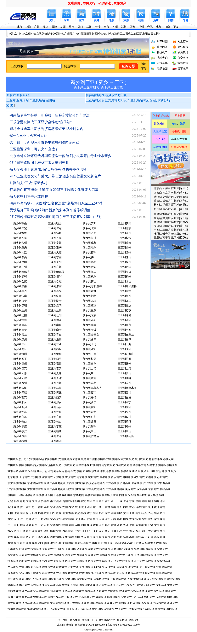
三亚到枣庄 (55, 426)
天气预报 (182, 46)
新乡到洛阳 (89, 320)
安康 (150, 537)
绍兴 (144, 513)
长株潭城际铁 (135, 579)
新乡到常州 (20, 242)
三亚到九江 (124, 300)
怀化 (59, 543)
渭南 (46, 519)
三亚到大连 (55, 252)
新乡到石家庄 (91, 354)
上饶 (132, 513)
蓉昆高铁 (150, 549)
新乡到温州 (89, 383)
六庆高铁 (120, 609)
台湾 (138, 507)
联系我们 (75, 619)
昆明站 (175, 237)
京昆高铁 (47, 549)
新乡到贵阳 (89, 267)
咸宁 (89, 513)
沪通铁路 (73, 567)
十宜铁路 (70, 549)
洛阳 (89, 507)
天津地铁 (58, 477)
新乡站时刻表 (95, 95)
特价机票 (162, 52)
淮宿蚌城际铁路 (36, 609)
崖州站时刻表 (162, 100)
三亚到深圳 (55, 354)
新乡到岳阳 (89, 421)
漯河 (16, 513)
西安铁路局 (40, 465)
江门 (83, 531)
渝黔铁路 (36, 555)
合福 (150, 33)
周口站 (158, 226)
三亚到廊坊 (124, 305)
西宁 (71, 507)
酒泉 (28, 525)
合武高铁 (150, 561)
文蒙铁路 (113, 591)
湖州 (101, 525)
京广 (16, 33)
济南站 (184, 192)
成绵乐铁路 (97, 573)
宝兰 (122, 33)
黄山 (126, 513)
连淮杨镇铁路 (101, 579)
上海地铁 (24, 477)
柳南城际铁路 (164, 573)
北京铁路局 (34, 459)
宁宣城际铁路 (135, 609)
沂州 (138, 519)
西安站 (175, 197)
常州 (101, 501)
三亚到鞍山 (55, 223)
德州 (40, 507)
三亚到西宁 (124, 402)
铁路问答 (162, 46)
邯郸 (40, 513)
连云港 (114, 543)
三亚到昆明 (55, 305)
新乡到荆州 (89, 296)
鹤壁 (77, 513)
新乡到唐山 (89, 373)
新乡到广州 (20, 267)
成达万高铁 (14, 597)
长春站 (166, 233)
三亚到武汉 (55, 387)
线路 (96, 20)
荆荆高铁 (123, 603)
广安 (77, 531)
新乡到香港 (89, 397)
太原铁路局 (79, 459)
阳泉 (126, 519)
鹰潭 (10, 543)
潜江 (22, 519)
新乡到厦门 (89, 392)
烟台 (89, 525)
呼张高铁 (127, 561)
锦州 (95, 537)
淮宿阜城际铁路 (17, 609)
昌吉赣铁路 (49, 573)
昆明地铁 (127, 477)
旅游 (126, 20)
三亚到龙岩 (124, 315)
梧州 (95, 519)
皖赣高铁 (162, 549)
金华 (156, 513)
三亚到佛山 (124, 257)
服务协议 (122, 619)
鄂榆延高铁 (40, 597)
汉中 (126, 531)
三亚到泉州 (55, 339)
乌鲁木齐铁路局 (156, 465)
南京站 (166, 192)
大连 (28, 501)
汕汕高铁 (149, 585)
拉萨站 (184, 237)
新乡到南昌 (20, 325)
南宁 (53, 501)
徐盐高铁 (150, 555)
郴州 (101, 513)
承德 (71, 537)
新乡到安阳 (89, 223)
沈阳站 (158, 233)
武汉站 (158, 197)
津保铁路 (133, 567)
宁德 (53, 525)
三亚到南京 (124, 325)
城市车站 (13, 471)
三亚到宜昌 (55, 416)
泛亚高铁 (36, 579)
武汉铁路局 (127, 459)
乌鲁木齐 (150, 543)
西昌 (65, 531)
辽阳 (162, 501)
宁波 (53, 507)
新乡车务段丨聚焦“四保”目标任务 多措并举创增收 (48, 169)
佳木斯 (184, 229)
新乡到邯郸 (20, 276)
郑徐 (100, 33)
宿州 (107, 501)
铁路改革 (171, 465)
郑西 (94, 33)
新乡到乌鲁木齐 (92, 387)
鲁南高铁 (13, 585)
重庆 (71, 26)
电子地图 (162, 68)
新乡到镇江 (20, 431)
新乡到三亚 (83, 82)
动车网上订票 (53, 495)
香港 (132, 507)
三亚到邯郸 (55, 276)
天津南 (166, 188)
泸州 (113, 537)
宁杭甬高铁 (164, 483)
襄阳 (107, 531)
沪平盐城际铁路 (56, 609)
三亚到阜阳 (55, 262)
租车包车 (182, 68)
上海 (28, 26)
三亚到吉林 (124, 291)
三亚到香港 (124, 397)
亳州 (162, 531)
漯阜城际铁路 (147, 573)
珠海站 (175, 226)
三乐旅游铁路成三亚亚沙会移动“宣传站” (41, 122)
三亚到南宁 (55, 329)
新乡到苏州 (89, 363)
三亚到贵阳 (124, 267)
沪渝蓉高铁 (76, 603)
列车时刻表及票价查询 (150, 495)
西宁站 (184, 200)
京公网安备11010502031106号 (123, 624)
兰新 (139, 33)
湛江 (126, 525)
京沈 (39, 33)
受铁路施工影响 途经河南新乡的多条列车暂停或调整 (50, 210)
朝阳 (77, 537)
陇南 (162, 519)
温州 (46, 507)
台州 (46, 525)
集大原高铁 (14, 603)
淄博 (59, 537)
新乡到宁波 (89, 329)
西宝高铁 (93, 561)
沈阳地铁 (139, 477)
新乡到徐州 (89, 412)
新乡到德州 (89, 252)
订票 (111, 20)
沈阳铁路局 (65, 459)
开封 (40, 519)
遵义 (40, 537)
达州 (16, 531)
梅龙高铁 (27, 597)
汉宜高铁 (142, 489)
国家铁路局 (26, 465)
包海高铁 (36, 585)
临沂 (71, 531)
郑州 (124, 26)
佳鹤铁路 (109, 609)
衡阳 (95, 513)
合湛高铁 (159, 591)
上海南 (158, 192)
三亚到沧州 (124, 233)
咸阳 (59, 519)
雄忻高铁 (149, 597)
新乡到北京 (89, 228)
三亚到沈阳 (124, 349)
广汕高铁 (24, 549)
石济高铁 (116, 561)
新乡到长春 (20, 238)
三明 (40, 525)
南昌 (46, 501)
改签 (79, 471)
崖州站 (50, 100)
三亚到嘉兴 (55, 291)
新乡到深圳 (20, 354)
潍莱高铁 (70, 555)
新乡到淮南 (20, 286)
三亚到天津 (55, 378)
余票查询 (126, 471)
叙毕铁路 (135, 603)
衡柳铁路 (160, 609)
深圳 (45, 26)
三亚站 (11, 100)
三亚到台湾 (124, 368)
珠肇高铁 (146, 603)
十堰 (113, 531)
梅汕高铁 (116, 555)
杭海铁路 (104, 549)
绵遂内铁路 (159, 603)
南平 (138, 513)
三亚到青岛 (55, 334)
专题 (185, 20)
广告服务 (98, 619)
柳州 (144, 525)
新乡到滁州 (89, 247)
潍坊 (53, 537)
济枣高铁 (149, 609)
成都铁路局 (122, 465)
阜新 (83, 537)
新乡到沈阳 (89, 349)
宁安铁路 (24, 573)
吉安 (132, 531)
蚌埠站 (166, 214)
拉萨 (144, 507)
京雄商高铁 (14, 591)
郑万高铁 (36, 567)
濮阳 (46, 531)
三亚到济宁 (55, 300)
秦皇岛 (79, 543)
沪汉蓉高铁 (149, 483)
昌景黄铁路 (63, 585)
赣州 (28, 531)
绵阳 (59, 525)
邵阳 (53, 543)
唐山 (144, 501)
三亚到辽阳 (55, 315)
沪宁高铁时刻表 (17, 489)
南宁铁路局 (108, 465)
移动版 (69, 624)
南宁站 (166, 237)
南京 (106, 26)
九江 (96, 507)
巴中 (119, 531)
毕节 (144, 537)
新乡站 (11, 95)
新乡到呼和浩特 (92, 286)
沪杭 (44, 33)
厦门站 (175, 204)
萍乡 (34, 543)
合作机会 (87, 619)
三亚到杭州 (124, 276)
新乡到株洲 (20, 441)
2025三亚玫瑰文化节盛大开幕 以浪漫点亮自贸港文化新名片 (55, 176)
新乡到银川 (89, 416)
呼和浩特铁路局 (96, 459)
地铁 (164, 471)
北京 (19, 26)
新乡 (103, 82)
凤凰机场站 (37, 100)
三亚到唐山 (124, 373)
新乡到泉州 (20, 339)
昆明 (59, 501)
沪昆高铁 (125, 483)
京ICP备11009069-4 (96, 624)
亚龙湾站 (22, 100)
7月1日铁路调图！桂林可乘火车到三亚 (39, 163)
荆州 (65, 513)
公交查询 (182, 57)
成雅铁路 (104, 555)
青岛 (22, 501)
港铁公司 (168, 459)
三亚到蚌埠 (55, 233)
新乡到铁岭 (89, 378)
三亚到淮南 (55, 286)
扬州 (126, 537)
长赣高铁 (101, 591)
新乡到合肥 (20, 281)
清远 (113, 513)
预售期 (95, 471)
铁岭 (46, 513)
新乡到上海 (89, 344)
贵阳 (65, 501)
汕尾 (113, 519)
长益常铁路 (77, 585)
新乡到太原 (20, 373)
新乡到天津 (20, 378)
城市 (81, 20)
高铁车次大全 (179, 139)
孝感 (83, 513)
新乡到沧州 (89, 233)
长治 (150, 525)
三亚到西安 (55, 397)
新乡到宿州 (20, 363)
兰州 (77, 507)
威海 (95, 525)
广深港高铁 (112, 483)
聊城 (53, 531)
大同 (132, 519)
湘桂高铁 (104, 561)
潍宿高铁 (78, 591)
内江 (34, 537)
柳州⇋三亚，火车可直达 (28, 136)
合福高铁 (165, 489)
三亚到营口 (55, 421)
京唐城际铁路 (172, 579)
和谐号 (136, 471)
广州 (37, 26)
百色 (138, 531)
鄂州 (107, 525)
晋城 (156, 525)
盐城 (156, 531)
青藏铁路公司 (138, 465)
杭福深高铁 (164, 561)
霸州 (89, 537)
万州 (10, 507)
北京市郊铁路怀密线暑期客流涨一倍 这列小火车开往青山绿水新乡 (60, 156)
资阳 (28, 537)
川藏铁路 (36, 573)
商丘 (101, 507)
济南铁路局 (54, 465)
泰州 (132, 537)
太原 (34, 501)
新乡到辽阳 (20, 315)
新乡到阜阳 (20, 262)
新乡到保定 (20, 228)
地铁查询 (162, 57)
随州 (119, 537)
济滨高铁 (172, 603)
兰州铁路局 (141, 459)
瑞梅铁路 (112, 597)
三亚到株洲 (55, 441)
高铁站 (23, 471)
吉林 (107, 507)
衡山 (77, 501)
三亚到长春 (55, 238)
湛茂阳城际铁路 (153, 579)
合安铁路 (13, 555)
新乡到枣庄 (20, 426)
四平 (53, 513)
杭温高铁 (36, 549)
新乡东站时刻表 (116, 95)
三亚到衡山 (124, 281)
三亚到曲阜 (124, 339)
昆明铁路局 (155, 459)
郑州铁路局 (113, 459)
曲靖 (71, 543)
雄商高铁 (90, 591)
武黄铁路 (84, 573)
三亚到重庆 (55, 247)
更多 (176, 26)
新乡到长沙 (89, 238)
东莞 (132, 501)
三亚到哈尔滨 (56, 271)
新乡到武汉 (20, 387)
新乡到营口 (20, 421)
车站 (144, 68)
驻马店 (175, 214)
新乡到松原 (89, 358)
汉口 (16, 519)
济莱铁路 (127, 549)
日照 (22, 531)
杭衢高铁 (136, 591)
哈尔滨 (175, 233)
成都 (158, 26)
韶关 (107, 513)
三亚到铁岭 (124, 378)
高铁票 (40, 495)
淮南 (71, 513)
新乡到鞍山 (20, 223)
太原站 (184, 197)
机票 (141, 20)
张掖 (22, 525)
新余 (22, 543)
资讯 (51, 20)
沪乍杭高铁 (84, 609)
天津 (54, 26)
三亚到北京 (124, 228)
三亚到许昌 (55, 412)
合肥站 (184, 204)
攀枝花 (96, 543)
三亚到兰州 (55, 310)
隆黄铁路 (139, 549)
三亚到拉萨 (124, 310)
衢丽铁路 (89, 603)
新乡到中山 (89, 431)
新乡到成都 (89, 242)
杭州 (63, 26)
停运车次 (70, 471)
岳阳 (89, 501)
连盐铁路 (121, 567)
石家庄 (175, 209)
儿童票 (114, 495)
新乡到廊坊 (89, 305)
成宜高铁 (161, 585)
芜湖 (10, 537)
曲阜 (126, 507)
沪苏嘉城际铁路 (59, 603)
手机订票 (105, 471)
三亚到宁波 (124, 329)
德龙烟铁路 (49, 567)
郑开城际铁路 (147, 567)
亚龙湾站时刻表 (116, 100)
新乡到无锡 (20, 392)
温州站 (166, 218)
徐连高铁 (13, 561)
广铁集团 (95, 465)
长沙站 (158, 204)
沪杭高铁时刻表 (36, 489)
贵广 (72, 33)
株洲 (71, 501)
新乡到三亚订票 (112, 87)
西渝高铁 (70, 561)
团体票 (87, 471)
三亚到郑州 (124, 426)
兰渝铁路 (61, 573)
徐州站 (184, 218)
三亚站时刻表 (95, 100)
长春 (16, 501)
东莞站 (158, 218)
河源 (34, 531)
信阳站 (166, 226)
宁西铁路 (70, 579)
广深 (66, 33)
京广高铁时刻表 (56, 489)
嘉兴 (59, 507)
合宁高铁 (139, 561)
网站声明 (110, 619)
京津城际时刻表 (36, 483)
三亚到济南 (55, 296)
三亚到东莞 (55, 257)
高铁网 (61, 624)
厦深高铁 (130, 489)
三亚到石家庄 (126, 354)
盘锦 (101, 537)
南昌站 (158, 214)
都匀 (65, 519)
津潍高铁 (124, 591)
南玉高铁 (71, 609)
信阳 (22, 513)
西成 (128, 33)
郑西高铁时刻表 (75, 483)
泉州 (156, 507)
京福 (27, 33)
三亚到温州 (124, 383)
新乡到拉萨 (89, 310)
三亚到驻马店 (126, 436)
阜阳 (119, 507)
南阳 (22, 537)
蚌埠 (113, 507)
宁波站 (158, 229)
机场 (158, 471)
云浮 (101, 519)
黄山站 (184, 226)
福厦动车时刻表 (95, 483)
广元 (10, 525)
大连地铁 (150, 477)
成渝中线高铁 (56, 597)
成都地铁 (104, 477)
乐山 (77, 525)
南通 (138, 537)
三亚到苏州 (124, 363)
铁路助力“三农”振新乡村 (29, 183)
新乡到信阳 (89, 407)
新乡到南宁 (20, 329)
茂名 (119, 525)
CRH (152, 471)
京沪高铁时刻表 (17, 483)
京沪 (22, 33)
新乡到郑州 (89, 426)
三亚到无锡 (55, 392)
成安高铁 (47, 555)
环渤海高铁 (91, 585)
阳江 (89, 531)
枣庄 (34, 507)
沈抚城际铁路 (164, 567)
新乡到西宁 (89, 402)
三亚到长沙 (124, 238)
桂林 (71, 519)
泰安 (83, 501)
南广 (78, 33)
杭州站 (158, 209)
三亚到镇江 (55, 431)
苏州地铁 (162, 477)
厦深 (89, 33)
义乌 (150, 513)
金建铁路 (58, 555)
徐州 (83, 507)
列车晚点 (58, 471)
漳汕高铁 (170, 591)
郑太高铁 (47, 561)
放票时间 (78, 495)
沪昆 (55, 33)
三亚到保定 (55, 228)
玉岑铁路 (161, 597)
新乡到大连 (20, 252)
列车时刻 (162, 41)
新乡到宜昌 (20, 416)
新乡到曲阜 (89, 339)
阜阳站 (166, 229)
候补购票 (67, 495)
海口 (113, 501)
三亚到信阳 (124, 407)
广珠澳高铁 (71, 597)
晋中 (144, 519)
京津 (11, 33)
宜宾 (16, 537)
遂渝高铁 (81, 561)
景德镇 (184, 214)
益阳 (40, 531)
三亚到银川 (124, 416)
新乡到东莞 (20, 257)
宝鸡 (53, 519)
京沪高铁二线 (121, 585)
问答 (170, 20)
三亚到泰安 (55, 368)
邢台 (34, 513)
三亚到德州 (124, 252)
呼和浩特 (161, 543)
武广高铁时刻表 (56, 483)
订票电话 (30, 495)
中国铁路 (13, 465)
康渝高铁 (100, 597)
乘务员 (172, 471)
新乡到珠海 (20, 436)
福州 (141, 26)
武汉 (89, 26)
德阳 (65, 525)
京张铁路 (13, 579)
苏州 (115, 26)
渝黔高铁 (93, 549)
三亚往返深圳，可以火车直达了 (34, 149)
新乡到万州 (20, 383)
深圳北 (184, 188)
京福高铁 (153, 489)
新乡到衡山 (89, 281)
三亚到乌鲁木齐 (127, 387)
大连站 (184, 233)
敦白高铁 (171, 609)
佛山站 (166, 222)
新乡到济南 (20, 296)
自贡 (107, 537)
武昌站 (158, 222)
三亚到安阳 (124, 223)
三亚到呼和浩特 (127, 286)
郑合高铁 (121, 573)
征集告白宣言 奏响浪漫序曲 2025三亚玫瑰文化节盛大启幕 (54, 190)
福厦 (83, 33)
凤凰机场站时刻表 (139, 100)
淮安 (95, 531)
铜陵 (119, 513)
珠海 (126, 501)
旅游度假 (182, 63)
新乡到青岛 (20, 334)
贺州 (77, 519)
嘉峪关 (87, 543)
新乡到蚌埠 (20, 233)
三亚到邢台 (55, 402)
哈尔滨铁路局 (49, 459)
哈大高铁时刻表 (75, 489)
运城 (156, 519)
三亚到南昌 (55, 325)
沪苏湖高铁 (105, 585)
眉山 (71, 525)
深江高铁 (138, 597)
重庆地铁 (70, 477)
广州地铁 (36, 477)
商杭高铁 (24, 561)
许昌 (156, 537)
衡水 (46, 537)
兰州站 (175, 200)
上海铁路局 (68, 465)
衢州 (162, 513)
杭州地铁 (93, 477)
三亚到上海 (124, 344)
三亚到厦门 (124, 392)
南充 (16, 525)
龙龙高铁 (172, 585)
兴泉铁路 (81, 549)
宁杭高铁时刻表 (95, 489)
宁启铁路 (58, 549)
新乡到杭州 (89, 276)
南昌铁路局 (82, 465)
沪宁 (50, 33)
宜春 (28, 543)
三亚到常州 (55, 242)
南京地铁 (81, 477)
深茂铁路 (110, 567)
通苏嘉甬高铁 (87, 597)
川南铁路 (13, 549)
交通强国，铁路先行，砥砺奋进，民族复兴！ (98, 3)
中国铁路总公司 (17, 459)
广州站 (175, 188)
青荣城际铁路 (84, 579)
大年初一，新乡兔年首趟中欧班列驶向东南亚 (44, 142)
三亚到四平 (55, 358)
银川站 (184, 209)
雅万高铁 (24, 585)
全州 (138, 525)
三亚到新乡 (55, 407)
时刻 (66, 20)
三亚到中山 (124, 431)
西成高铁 (133, 573)
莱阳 (83, 525)
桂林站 (175, 222)
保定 (28, 513)
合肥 (150, 26)
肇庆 (83, 519)
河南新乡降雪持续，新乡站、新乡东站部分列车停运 (50, 115)
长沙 (97, 26)
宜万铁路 (58, 579)
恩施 (28, 519)
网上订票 (182, 41)
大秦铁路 (24, 567)
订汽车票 (162, 63)
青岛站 (166, 209)
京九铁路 (84, 567)
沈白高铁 (27, 603)
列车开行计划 (45, 471)
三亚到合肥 (55, 281)
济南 (167, 26)
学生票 (116, 471)
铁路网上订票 (16, 495)
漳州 (107, 519)
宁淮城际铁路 (41, 591)
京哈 (33, 33)
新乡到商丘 (20, 349)
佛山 (138, 501)
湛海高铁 (147, 591)
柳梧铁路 (172, 597)
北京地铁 (13, 477)
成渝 (111, 33)
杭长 (155, 33)
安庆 (59, 531)
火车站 (32, 471)
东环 (144, 33)
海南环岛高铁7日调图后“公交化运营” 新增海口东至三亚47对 (56, 203)
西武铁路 (73, 573)
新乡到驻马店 (91, 436)
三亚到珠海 (55, 436)
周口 (144, 531)
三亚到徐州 (124, 412)
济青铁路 (24, 579)
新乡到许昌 (20, 412)
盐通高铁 (93, 555)
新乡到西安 (20, 397)
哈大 (105, 33)
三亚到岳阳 (124, 421)
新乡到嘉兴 (20, 291)
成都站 (166, 200)
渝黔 (116, 33)
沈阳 (65, 507)
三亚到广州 (55, 267)
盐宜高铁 (112, 603)
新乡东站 (22, 95)
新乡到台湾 (89, 368)
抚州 (16, 543)
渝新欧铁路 (97, 567)
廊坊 (162, 507)
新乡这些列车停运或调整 (29, 196)
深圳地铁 (47, 477)
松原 (59, 513)
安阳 (10, 513)
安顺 (65, 543)
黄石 (10, 531)
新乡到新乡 (20, 407)
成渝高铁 (136, 483)
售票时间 (90, 495)
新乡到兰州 (20, 310)
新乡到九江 (89, 300)
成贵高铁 (110, 573)
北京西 (158, 188)
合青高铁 (24, 555)
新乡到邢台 (20, 402)
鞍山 (156, 501)
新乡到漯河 (20, 320)
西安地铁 (116, 477)
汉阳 (101, 531)
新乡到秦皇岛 (91, 334)
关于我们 (63, 619)
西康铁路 (81, 555)
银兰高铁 (27, 591)
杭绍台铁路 (137, 585)
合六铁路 (116, 549)
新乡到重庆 (20, 247)
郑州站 (166, 197)
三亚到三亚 (55, 344)
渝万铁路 (127, 555)
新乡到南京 (89, 325)
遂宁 (34, 519)
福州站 (166, 204)
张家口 (105, 543)
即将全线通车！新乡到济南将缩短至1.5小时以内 (47, 129)
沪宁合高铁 (125, 597)
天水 (65, 537)
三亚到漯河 (55, 320)
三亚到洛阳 (124, 320)
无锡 (10, 501)
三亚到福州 (124, 262)
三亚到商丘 (55, 349)
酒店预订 (182, 52)
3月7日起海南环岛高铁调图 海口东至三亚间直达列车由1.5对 (56, 217)
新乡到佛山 (89, 257)
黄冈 (113, 525)
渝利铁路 (47, 579)
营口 (150, 501)
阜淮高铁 (100, 603)
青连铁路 (13, 573)
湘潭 (40, 543)
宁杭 (61, 33)
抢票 (98, 495)
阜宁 (150, 531)
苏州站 (175, 192)
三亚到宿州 (55, 363)
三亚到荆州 (124, 296)
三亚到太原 (55, 373)
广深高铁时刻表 (115, 489)
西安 (132, 26)
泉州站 (175, 229)
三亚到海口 (124, 271)
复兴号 (145, 471)
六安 (10, 519)
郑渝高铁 (36, 561)
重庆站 (158, 200)
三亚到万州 (55, 383)
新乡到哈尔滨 (21, 271)
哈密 (34, 525)
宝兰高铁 (162, 555)
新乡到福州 (89, 262)
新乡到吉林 (89, 291)
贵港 (89, 519)
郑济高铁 (58, 561)
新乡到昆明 (20, 305)
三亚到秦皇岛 (126, 334)
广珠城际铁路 (118, 579)
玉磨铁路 (139, 555)
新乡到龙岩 (89, 315)
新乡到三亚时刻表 (86, 87)
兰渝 (133, 33)
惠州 (119, 519)
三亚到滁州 (124, 247)
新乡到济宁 (20, 300)
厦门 (80, 26)
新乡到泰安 (20, 368)
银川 (150, 507)
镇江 (22, 507)
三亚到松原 (124, 358)
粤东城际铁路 (41, 603)
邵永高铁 (67, 591)
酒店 (156, 20)
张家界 (184, 222)
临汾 (150, 519)
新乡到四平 (20, 358)
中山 (95, 501)
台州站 (175, 218)
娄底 (46, 543)
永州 (132, 525)
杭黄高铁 (61, 567)
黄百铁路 (97, 609)
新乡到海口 (89, 271)
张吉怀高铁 (49, 585)
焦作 (162, 525)
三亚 (119, 82)
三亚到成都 (124, 242)
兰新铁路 (13, 567)
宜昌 (16, 507)
